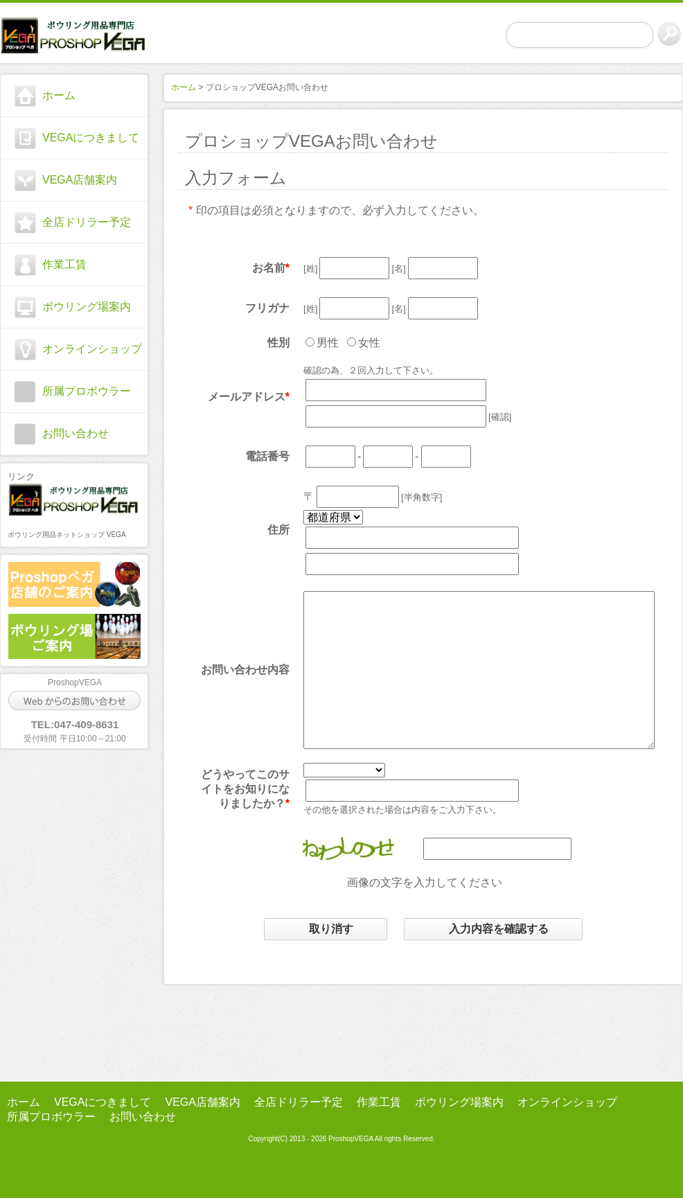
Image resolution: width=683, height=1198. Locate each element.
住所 (268, 530)
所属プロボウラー (86, 391)
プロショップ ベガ (74, 35)
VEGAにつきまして (90, 137)
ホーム (59, 95)
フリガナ (257, 308)
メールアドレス (236, 397)
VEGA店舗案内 (79, 180)
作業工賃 (64, 264)
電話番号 (257, 456)
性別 (268, 343)
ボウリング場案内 (86, 306)
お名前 (258, 268)
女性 (359, 343)
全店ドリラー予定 (86, 222)
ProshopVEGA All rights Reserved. (380, 1139)
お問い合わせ (75, 433)
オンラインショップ (92, 349)
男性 (317, 343)
